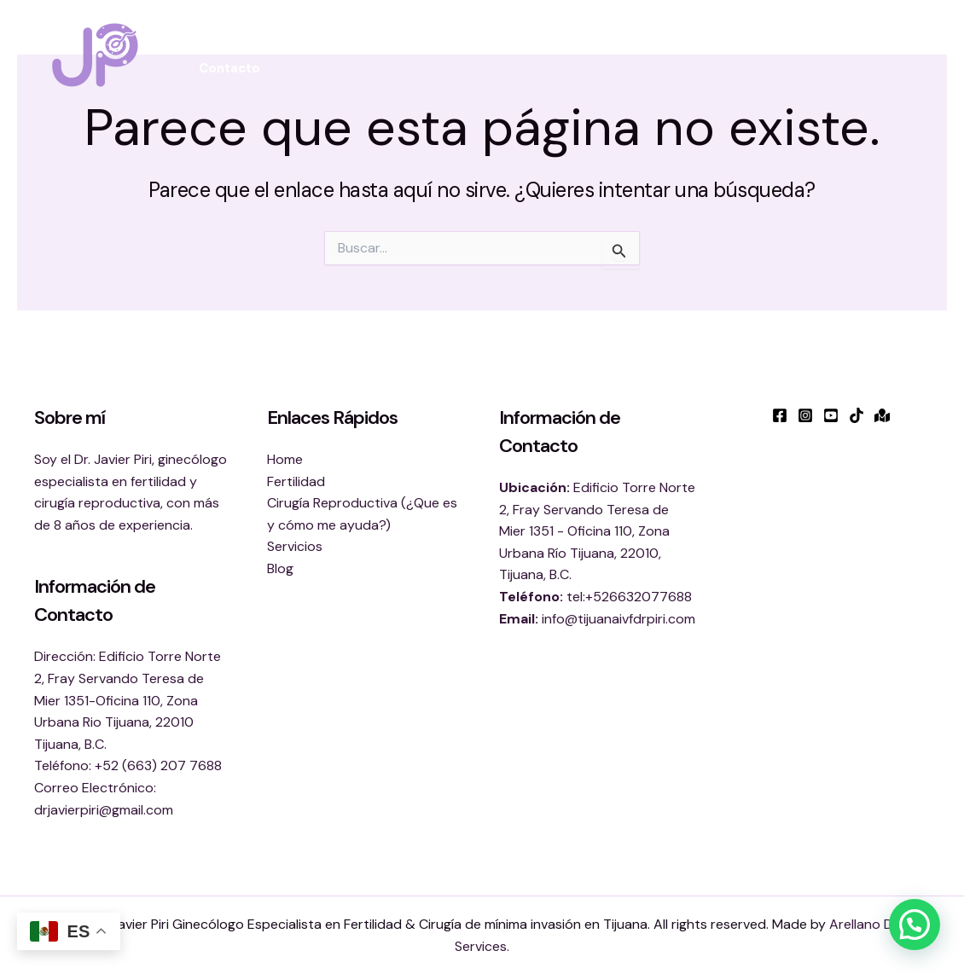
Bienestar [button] (487, 48)
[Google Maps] (882, 415)
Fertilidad (296, 481)
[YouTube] (831, 415)
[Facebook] (779, 415)
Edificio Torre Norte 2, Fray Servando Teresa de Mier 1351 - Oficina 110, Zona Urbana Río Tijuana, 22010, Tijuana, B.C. (597, 530)
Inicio (216, 47)
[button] (414, 48)
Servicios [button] (753, 48)
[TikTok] (856, 415)
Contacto (229, 68)
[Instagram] (805, 415)
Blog (830, 47)
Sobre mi (287, 47)
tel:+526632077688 (629, 597)
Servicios (294, 546)
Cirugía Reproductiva (621, 47)
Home (285, 459)
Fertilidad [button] (382, 48)
